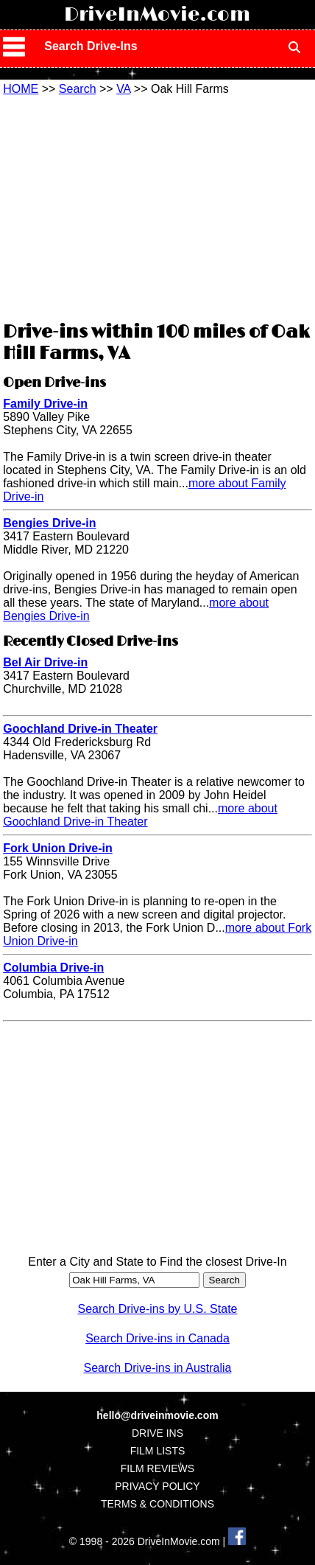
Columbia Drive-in (53, 967)
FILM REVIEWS (157, 1468)
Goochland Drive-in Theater (80, 728)
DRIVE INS (157, 1433)
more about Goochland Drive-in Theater (140, 815)
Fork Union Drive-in (57, 848)
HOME (20, 89)
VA (123, 89)
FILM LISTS (157, 1451)
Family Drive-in (45, 403)
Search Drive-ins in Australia (158, 1368)
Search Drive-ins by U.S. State (158, 1309)
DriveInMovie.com (157, 15)
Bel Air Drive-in (45, 662)
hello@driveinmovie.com (157, 1415)
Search (77, 89)
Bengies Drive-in (49, 523)
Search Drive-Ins (90, 46)
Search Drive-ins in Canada (157, 1338)
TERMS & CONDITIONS (157, 1504)
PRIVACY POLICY (157, 1486)
